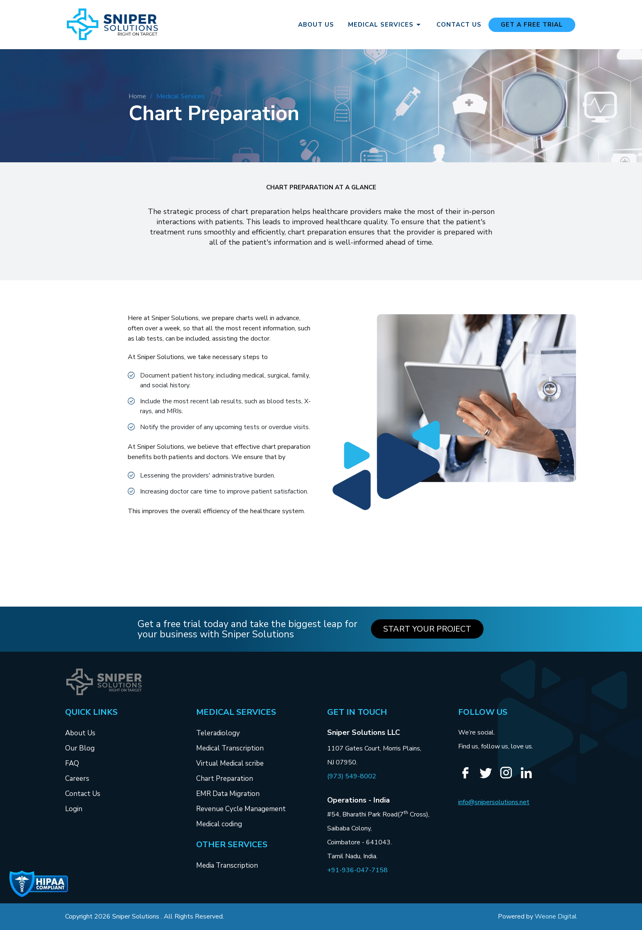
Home (137, 96)
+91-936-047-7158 (357, 870)
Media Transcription (227, 865)
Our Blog (80, 748)
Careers (77, 778)
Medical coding (219, 824)
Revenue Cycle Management (241, 809)
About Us (316, 25)
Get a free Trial (532, 24)
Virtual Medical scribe (230, 763)
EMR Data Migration (228, 793)
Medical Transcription (230, 748)
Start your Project (427, 628)
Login (73, 809)
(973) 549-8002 (351, 776)
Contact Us (459, 25)
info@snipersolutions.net (493, 802)
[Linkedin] (529, 777)
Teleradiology (218, 733)
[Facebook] (468, 777)
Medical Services (385, 25)
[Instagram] (509, 777)
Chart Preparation (224, 778)
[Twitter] (489, 777)
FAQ (72, 763)
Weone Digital (556, 916)
